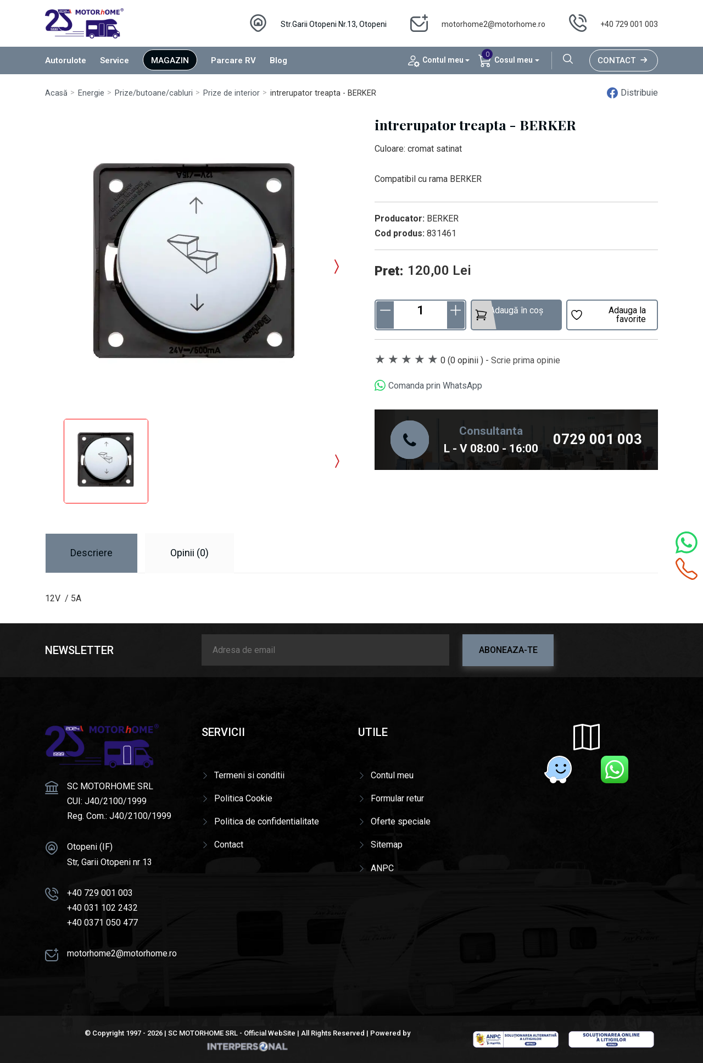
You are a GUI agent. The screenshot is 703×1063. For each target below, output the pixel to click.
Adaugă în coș (509, 313)
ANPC (382, 868)
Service (114, 60)
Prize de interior (231, 93)
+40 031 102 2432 (102, 908)
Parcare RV (233, 60)
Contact (624, 60)
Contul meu (392, 775)
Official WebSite (269, 1033)
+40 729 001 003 (629, 24)
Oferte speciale (401, 821)
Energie (91, 93)
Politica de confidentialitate (266, 821)
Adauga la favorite (608, 314)
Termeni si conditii (249, 775)
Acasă (56, 93)
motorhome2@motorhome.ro (493, 24)
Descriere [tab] (91, 552)
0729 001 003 (597, 439)
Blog (278, 60)
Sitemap (387, 844)
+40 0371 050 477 (102, 922)
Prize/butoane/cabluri (154, 93)
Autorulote (65, 60)
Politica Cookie (243, 798)
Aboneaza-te (508, 650)
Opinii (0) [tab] (189, 552)
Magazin (170, 60)
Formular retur (397, 798)
